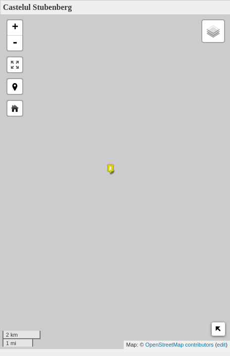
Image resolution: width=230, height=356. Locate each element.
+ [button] (15, 27)
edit (221, 345)
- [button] (14, 43)
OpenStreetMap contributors (179, 345)
